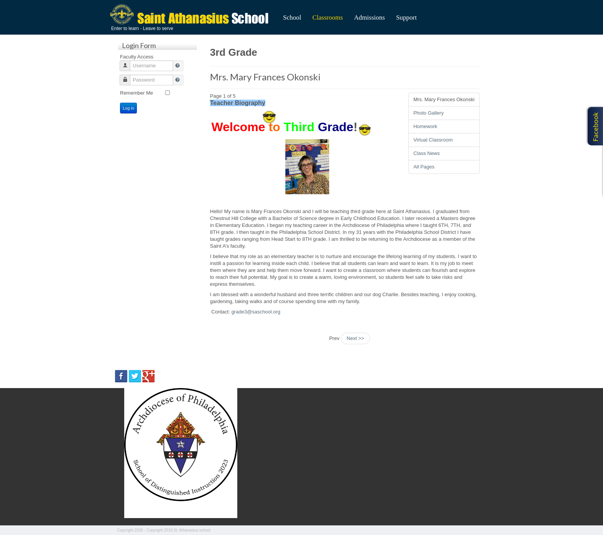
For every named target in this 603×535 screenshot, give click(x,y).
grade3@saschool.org (256, 312)
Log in (128, 108)
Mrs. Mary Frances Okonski (265, 76)
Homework (425, 126)
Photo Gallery (428, 113)
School (292, 17)
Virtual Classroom (433, 140)
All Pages (424, 167)
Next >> (355, 338)
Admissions (369, 17)
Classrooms (327, 17)
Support (406, 17)
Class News (426, 153)
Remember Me (136, 93)
